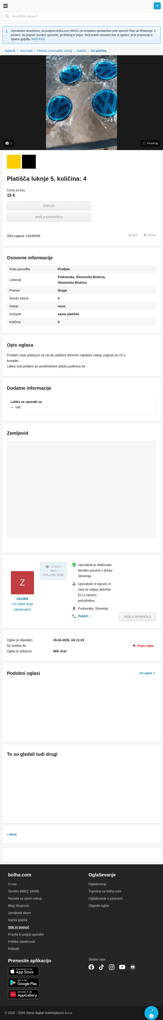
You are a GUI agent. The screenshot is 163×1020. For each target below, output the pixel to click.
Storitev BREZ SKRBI (23, 891)
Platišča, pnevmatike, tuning (54, 50)
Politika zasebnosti (21, 941)
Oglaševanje (98, 884)
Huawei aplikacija (23, 994)
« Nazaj (11, 834)
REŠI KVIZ (38, 39)
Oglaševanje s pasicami (106, 898)
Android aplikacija (23, 982)
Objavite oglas (99, 905)
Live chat (151, 1013)
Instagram (111, 967)
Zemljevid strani (19, 913)
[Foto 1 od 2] (14, 162)
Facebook (91, 967)
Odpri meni (5, 6)
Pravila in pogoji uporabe (26, 934)
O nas (12, 884)
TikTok (101, 967)
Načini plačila (17, 920)
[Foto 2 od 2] (29, 162)
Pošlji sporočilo (49, 217)
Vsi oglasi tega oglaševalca (22, 606)
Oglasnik (10, 50)
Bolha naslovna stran (81, 5)
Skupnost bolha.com (132, 967)
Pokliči (49, 206)
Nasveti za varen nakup (25, 898)
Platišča (81, 50)
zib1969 (22, 599)
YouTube (122, 967)
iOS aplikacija (23, 971)
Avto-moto (26, 50)
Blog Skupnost (18, 905)
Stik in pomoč (18, 927)
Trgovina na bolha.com (105, 891)
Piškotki (13, 949)
